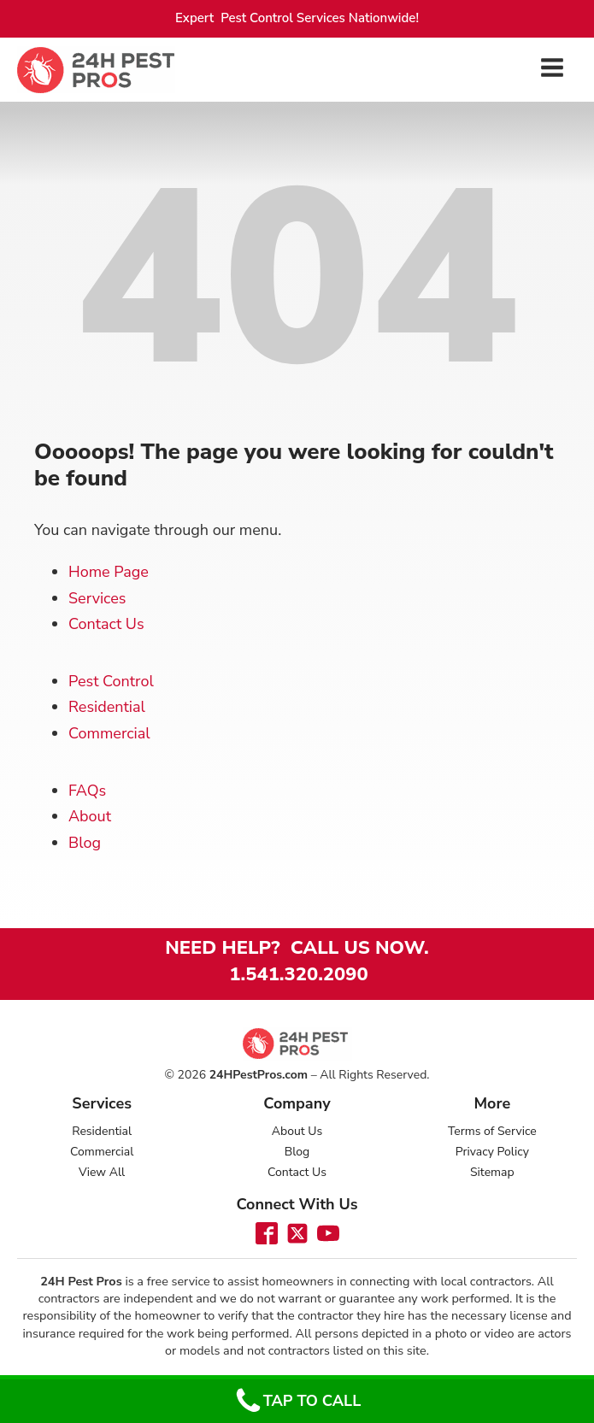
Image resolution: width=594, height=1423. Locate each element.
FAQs (87, 790)
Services (97, 598)
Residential (106, 707)
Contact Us (106, 624)
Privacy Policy (492, 1152)
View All (102, 1172)
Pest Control (111, 681)
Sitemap (492, 1172)
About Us (297, 1131)
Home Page (108, 572)
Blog (84, 842)
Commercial (109, 733)
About (89, 816)
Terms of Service (492, 1131)
